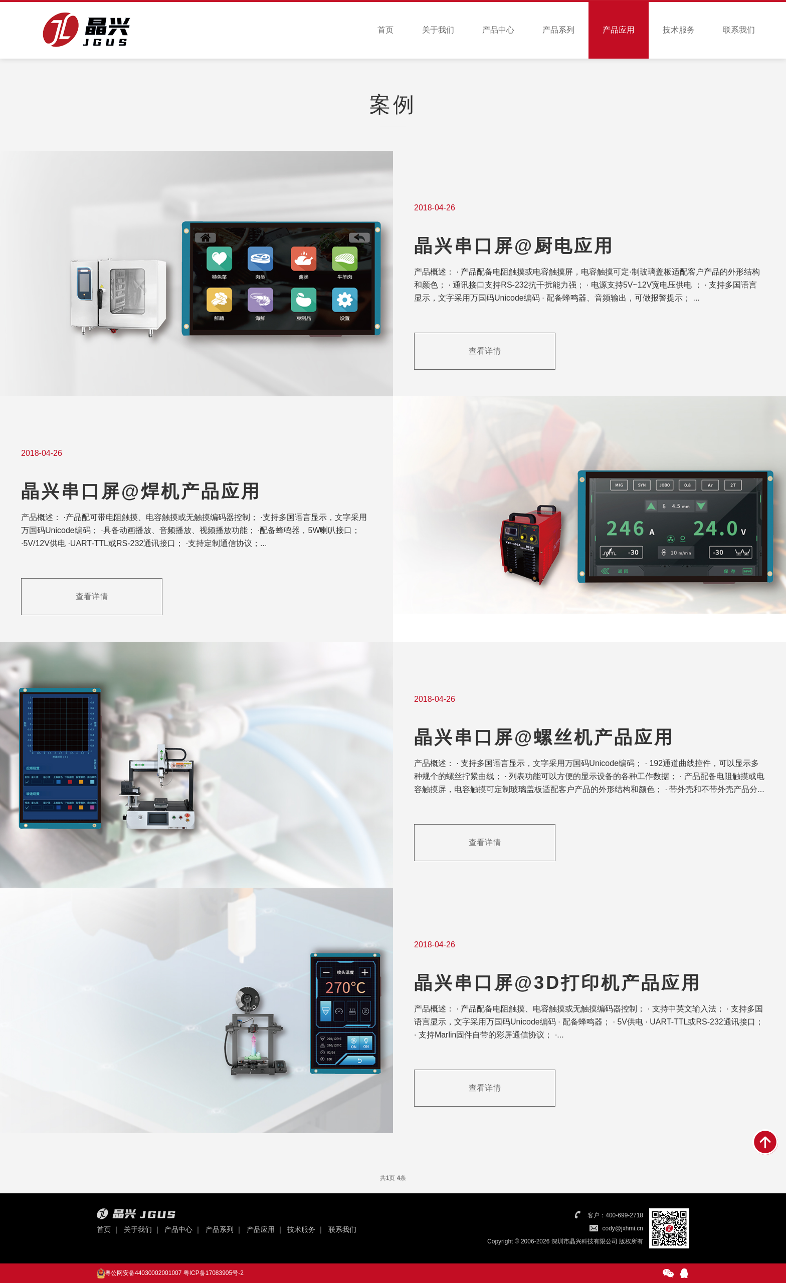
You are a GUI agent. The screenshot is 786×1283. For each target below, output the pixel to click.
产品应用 (619, 30)
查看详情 (485, 352)
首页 (385, 30)
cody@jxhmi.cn (622, 1228)
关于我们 (438, 30)
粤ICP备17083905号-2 (213, 1272)
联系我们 (739, 30)
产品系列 (558, 30)
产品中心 (498, 30)
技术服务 (679, 30)
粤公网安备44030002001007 (143, 1272)
